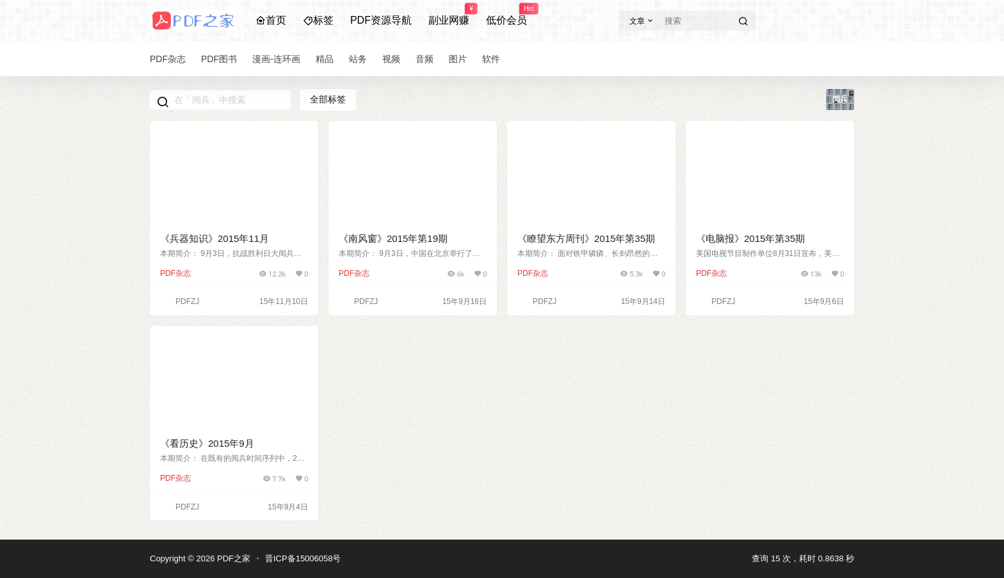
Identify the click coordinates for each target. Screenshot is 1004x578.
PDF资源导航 (381, 20)
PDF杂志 (175, 273)
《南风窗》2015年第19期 (393, 238)
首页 (270, 20)
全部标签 (328, 99)
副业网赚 (448, 14)
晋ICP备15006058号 (303, 558)
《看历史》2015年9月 (207, 443)
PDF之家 (232, 558)
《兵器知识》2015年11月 (214, 238)
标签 (318, 20)
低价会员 (506, 14)
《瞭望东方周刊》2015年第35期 (586, 238)
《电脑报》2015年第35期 (750, 238)
